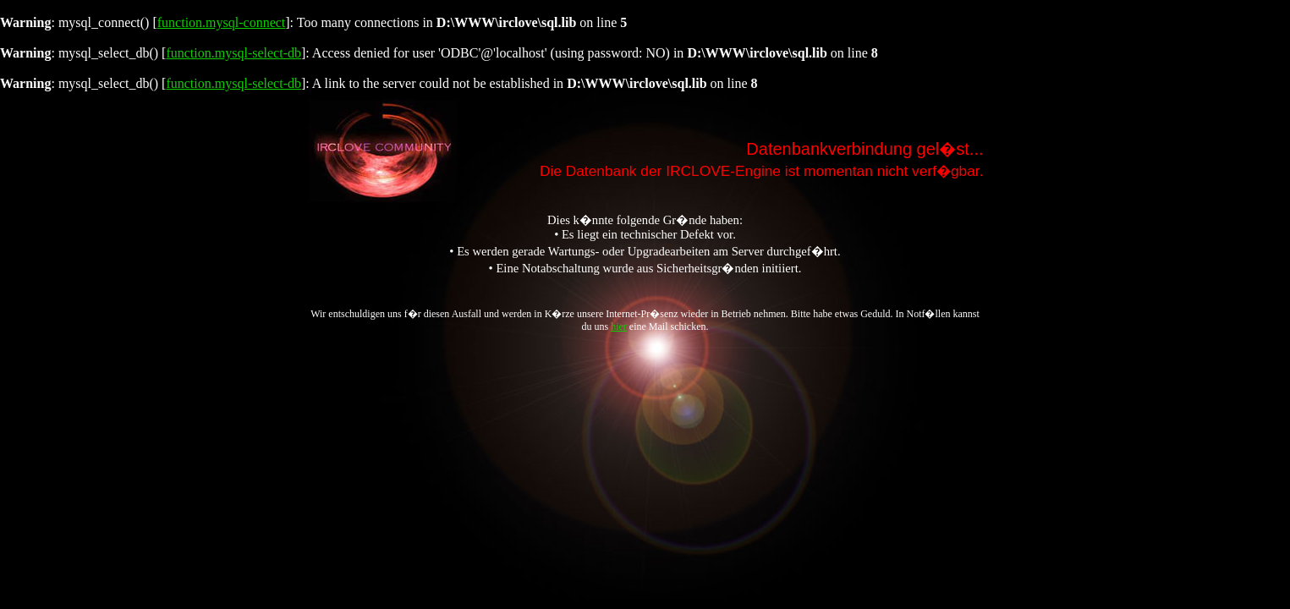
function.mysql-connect (221, 22)
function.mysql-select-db (233, 53)
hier (619, 326)
